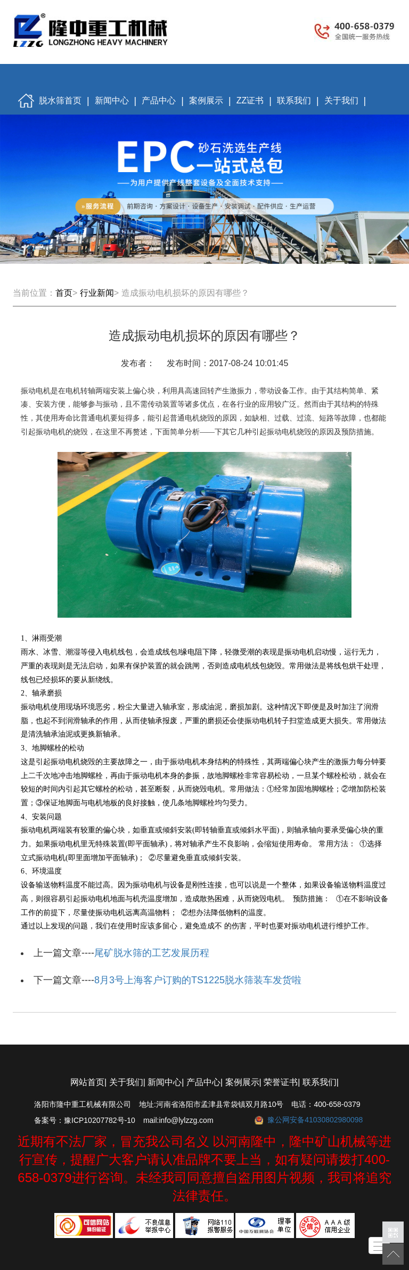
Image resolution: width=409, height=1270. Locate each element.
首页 (63, 292)
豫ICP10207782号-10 (99, 1120)
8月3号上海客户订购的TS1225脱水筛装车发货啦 (197, 980)
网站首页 (87, 1082)
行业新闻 (97, 292)
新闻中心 (112, 100)
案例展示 (206, 100)
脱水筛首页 (49, 101)
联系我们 (294, 100)
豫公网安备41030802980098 (315, 1119)
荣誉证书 (281, 1082)
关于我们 (341, 100)
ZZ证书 (250, 100)
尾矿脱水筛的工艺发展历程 (151, 953)
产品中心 (159, 100)
